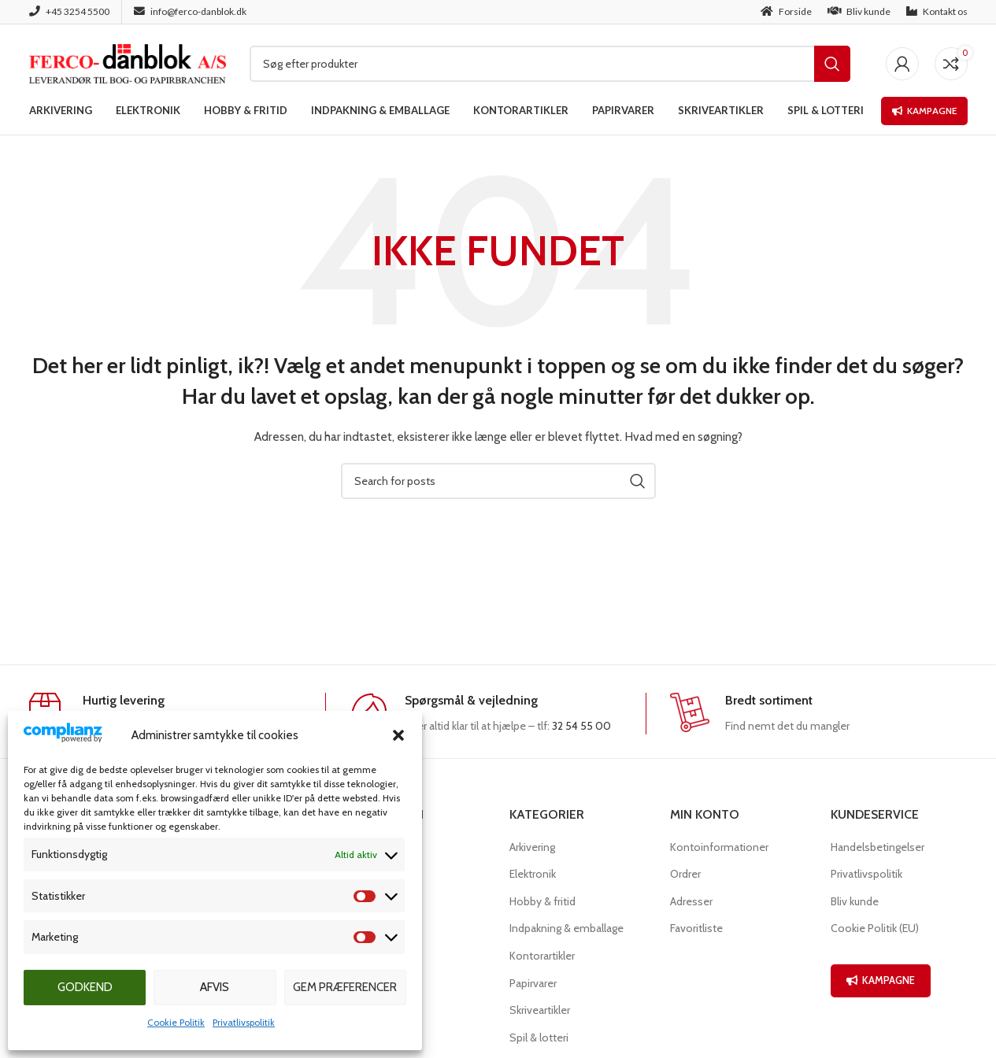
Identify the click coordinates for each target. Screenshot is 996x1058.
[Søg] (550, 64)
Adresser (691, 901)
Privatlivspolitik (244, 1022)
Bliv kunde (855, 901)
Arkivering (532, 847)
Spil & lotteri (538, 1037)
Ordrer (685, 874)
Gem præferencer (345, 987)
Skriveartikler (539, 1010)
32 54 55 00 (581, 726)
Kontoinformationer (719, 847)
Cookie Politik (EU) (875, 928)
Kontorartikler (542, 956)
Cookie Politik (176, 1022)
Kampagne (924, 111)
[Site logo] (127, 62)
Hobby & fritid (542, 901)
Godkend (85, 987)
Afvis (214, 987)
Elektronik (532, 874)
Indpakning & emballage (566, 928)
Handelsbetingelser (877, 847)
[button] (398, 735)
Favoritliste (696, 928)
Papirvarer (533, 983)
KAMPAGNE (880, 980)
